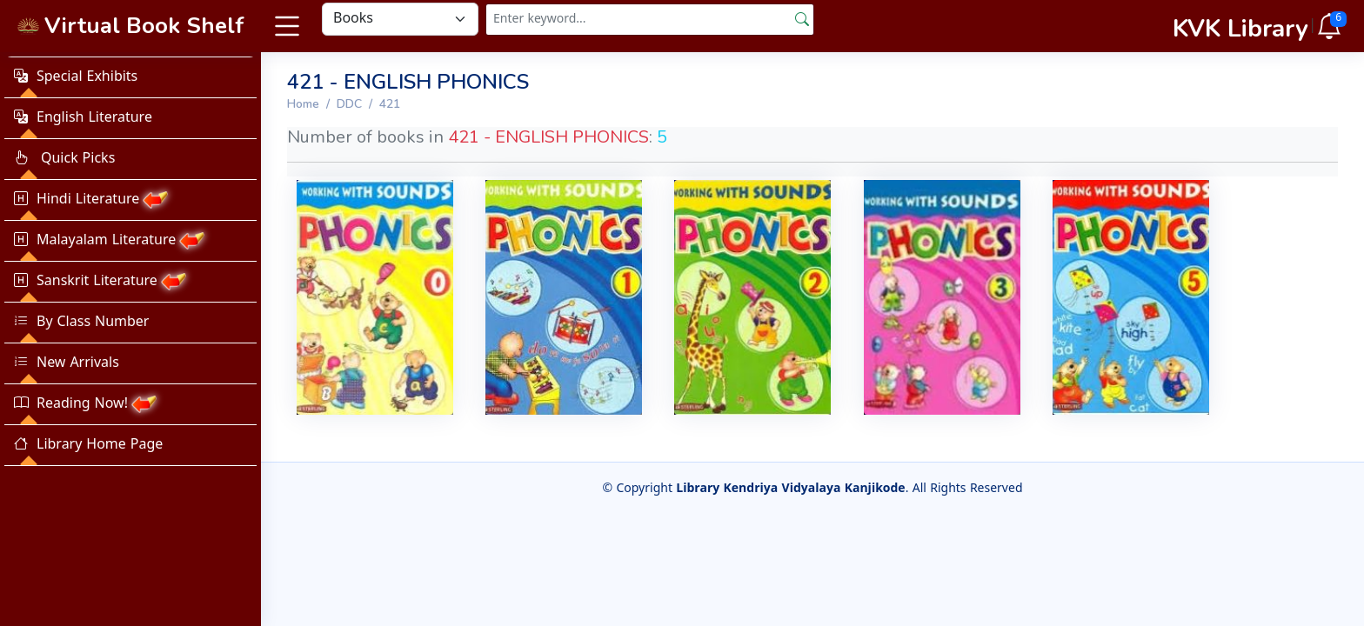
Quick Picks (64, 159)
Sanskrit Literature (100, 281)
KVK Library (1240, 28)
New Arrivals (66, 363)
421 (389, 104)
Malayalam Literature (109, 241)
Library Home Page (88, 445)
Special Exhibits (75, 77)
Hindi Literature (91, 200)
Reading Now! (85, 404)
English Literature (83, 118)
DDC (349, 104)
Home (303, 104)
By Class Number (81, 322)
